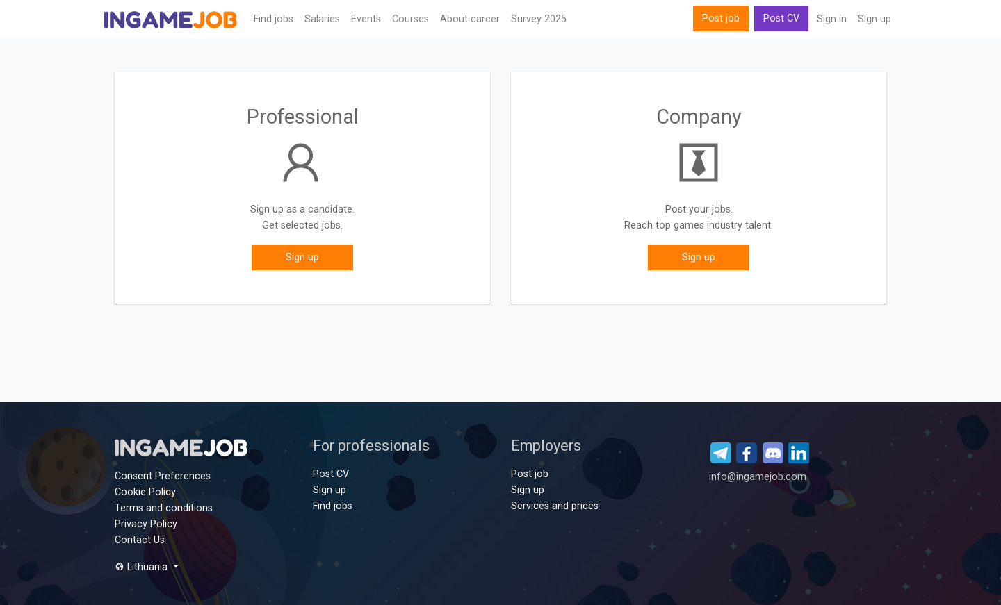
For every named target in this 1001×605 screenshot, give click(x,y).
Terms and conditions (164, 508)
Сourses (410, 19)
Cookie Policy (145, 492)
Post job (721, 18)
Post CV (781, 18)
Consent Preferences (163, 476)
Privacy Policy (146, 524)
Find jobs (273, 19)
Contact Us (140, 540)
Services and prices (555, 506)
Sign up (874, 19)
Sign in (832, 19)
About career (470, 19)
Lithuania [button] (142, 567)
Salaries (322, 19)
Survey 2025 (539, 19)
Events (366, 19)
